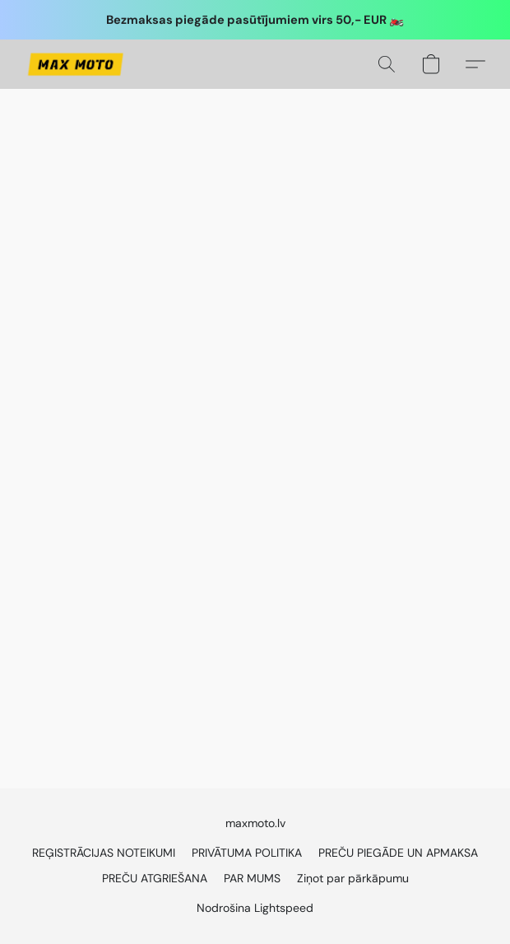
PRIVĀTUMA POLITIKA (247, 852)
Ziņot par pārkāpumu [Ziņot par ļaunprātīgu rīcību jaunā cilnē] (353, 878)
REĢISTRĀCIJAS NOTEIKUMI (103, 852)
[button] (78, 64)
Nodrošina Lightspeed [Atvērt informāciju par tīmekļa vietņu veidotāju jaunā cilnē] (255, 907)
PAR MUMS (252, 878)
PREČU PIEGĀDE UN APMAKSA (398, 852)
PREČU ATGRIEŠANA (154, 878)
